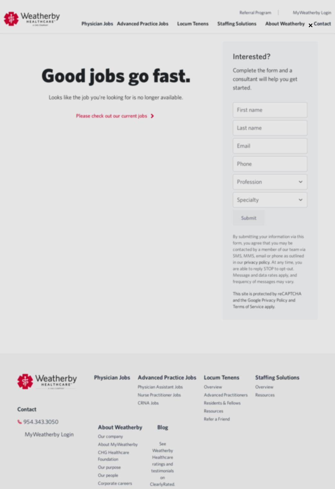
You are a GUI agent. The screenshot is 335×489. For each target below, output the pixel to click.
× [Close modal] (310, 25)
